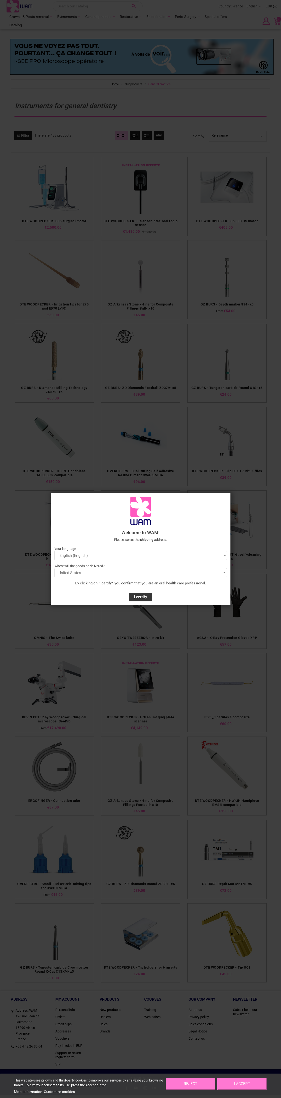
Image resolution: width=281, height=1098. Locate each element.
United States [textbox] (69, 573)
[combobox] (140, 572)
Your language (65, 549)
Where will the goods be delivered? (79, 566)
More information (28, 1092)
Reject (190, 1083)
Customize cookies (59, 1092)
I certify (140, 597)
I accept (242, 1083)
